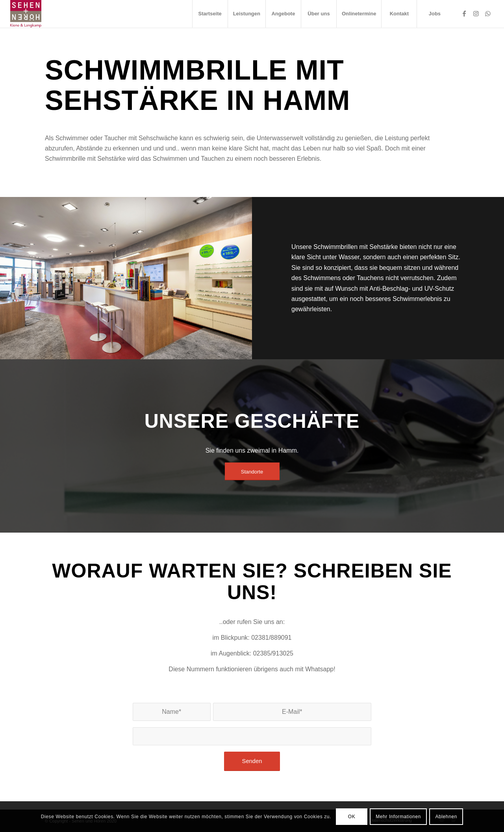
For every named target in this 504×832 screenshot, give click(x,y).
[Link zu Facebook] (464, 13)
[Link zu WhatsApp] (488, 13)
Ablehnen (446, 816)
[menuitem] (210, 14)
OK (352, 816)
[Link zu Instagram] (476, 13)
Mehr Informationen (398, 816)
